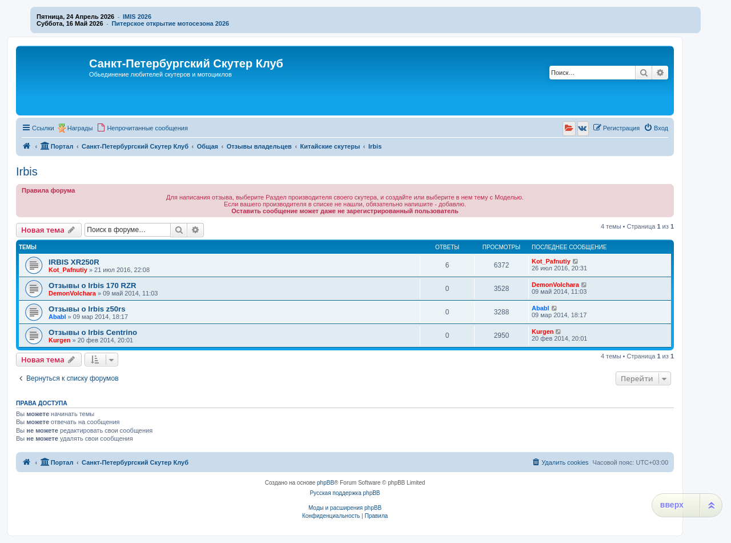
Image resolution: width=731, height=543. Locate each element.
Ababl (57, 316)
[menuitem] (142, 128)
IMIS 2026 (137, 16)
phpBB (325, 483)
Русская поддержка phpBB (345, 493)
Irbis (27, 171)
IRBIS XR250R (74, 262)
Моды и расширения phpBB (344, 508)
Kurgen (60, 340)
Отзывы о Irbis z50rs (87, 309)
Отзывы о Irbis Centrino (93, 332)
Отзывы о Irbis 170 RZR (92, 285)
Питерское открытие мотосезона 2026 (170, 23)
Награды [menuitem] (80, 128)
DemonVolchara (72, 293)
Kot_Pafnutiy (68, 269)
